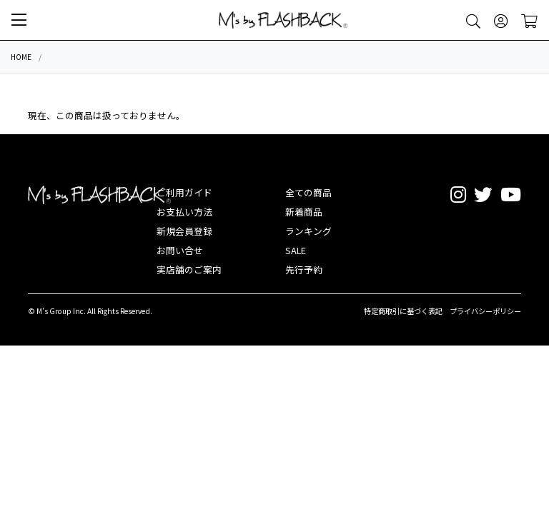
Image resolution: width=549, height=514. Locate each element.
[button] (18, 20)
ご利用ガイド (184, 192)
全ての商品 (308, 192)
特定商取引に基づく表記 (403, 311)
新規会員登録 (184, 231)
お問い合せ (180, 250)
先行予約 (303, 269)
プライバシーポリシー (485, 311)
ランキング (308, 231)
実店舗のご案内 (189, 269)
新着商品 (303, 211)
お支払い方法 (184, 211)
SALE (295, 250)
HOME (21, 56)
